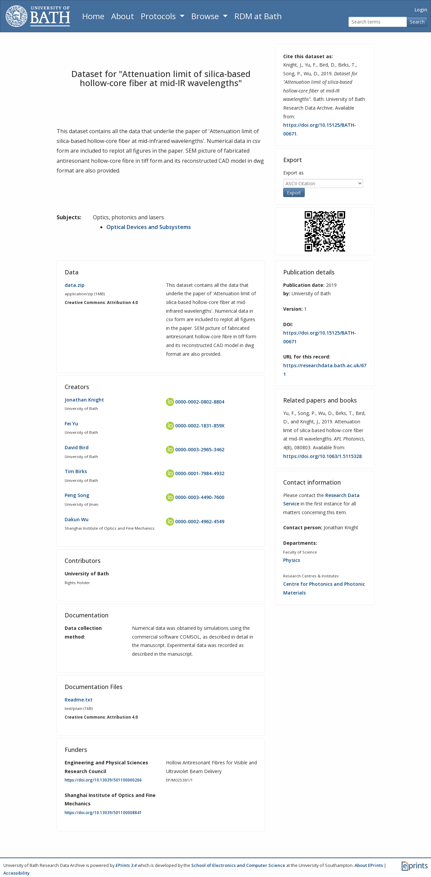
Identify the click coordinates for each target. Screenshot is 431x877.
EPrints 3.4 (126, 865)
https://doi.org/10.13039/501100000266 (103, 780)
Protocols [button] (159, 16)
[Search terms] (378, 22)
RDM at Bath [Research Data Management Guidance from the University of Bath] (258, 16)
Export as (293, 172)
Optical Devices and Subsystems (148, 227)
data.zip (75, 285)
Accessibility (16, 873)
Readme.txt (79, 699)
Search (417, 21)
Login (421, 9)
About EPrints (369, 865)
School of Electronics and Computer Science (238, 865)
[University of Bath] (37, 16)
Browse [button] (206, 16)
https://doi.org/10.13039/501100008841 (103, 812)
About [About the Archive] (122, 16)
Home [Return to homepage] (93, 16)
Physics (291, 560)
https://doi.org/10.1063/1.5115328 (322, 456)
